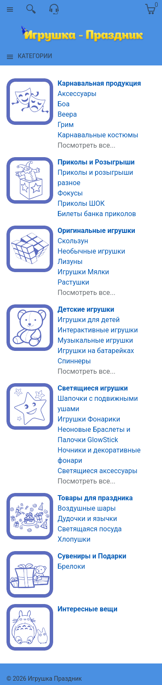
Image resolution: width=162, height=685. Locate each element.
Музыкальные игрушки (95, 340)
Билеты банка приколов (96, 214)
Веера (67, 114)
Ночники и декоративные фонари (98, 455)
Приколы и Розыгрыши (95, 162)
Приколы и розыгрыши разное (95, 177)
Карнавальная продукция (99, 83)
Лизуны (70, 261)
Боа (63, 104)
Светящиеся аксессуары (97, 471)
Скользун (72, 241)
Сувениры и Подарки (91, 556)
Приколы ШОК (81, 203)
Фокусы (70, 193)
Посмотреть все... (86, 145)
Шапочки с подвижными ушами (97, 403)
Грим (65, 125)
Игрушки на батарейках (95, 351)
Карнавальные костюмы (97, 135)
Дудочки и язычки (87, 519)
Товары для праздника (95, 498)
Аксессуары (76, 94)
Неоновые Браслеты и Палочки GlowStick (93, 434)
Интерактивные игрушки (97, 330)
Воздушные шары (86, 508)
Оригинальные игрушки (96, 230)
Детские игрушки (85, 309)
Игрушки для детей (88, 320)
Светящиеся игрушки (92, 388)
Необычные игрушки (91, 251)
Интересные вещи (87, 609)
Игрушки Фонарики (88, 419)
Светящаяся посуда (89, 529)
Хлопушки (73, 539)
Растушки (73, 282)
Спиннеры (74, 361)
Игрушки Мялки (83, 272)
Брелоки (71, 566)
